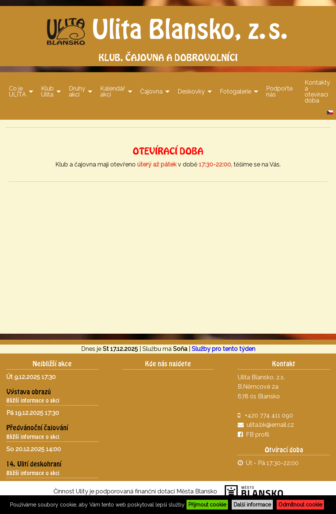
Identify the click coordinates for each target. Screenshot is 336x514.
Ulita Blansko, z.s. (168, 28)
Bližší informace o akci (32, 400)
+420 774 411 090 (269, 415)
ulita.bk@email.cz (270, 424)
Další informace (252, 505)
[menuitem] (19, 91)
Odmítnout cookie (300, 505)
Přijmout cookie (207, 505)
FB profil (253, 434)
